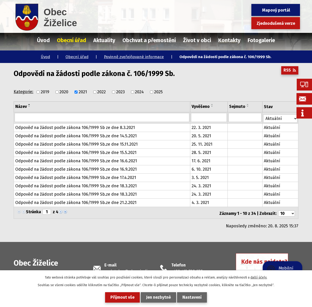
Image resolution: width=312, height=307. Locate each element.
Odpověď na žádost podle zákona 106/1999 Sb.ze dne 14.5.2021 (76, 135)
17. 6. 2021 (201, 160)
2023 (120, 91)
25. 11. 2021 (202, 143)
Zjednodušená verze (276, 23)
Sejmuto (237, 106)
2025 (158, 91)
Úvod (45, 56)
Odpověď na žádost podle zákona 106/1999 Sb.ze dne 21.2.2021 (76, 201)
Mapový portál (276, 10)
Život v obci (197, 40)
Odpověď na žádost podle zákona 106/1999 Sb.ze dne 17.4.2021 (75, 176)
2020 (63, 91)
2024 (139, 91)
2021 (83, 91)
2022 (101, 91)
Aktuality (104, 40)
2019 (45, 91)
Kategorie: (23, 91)
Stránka (33, 210)
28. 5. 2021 (201, 151)
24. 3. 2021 (201, 185)
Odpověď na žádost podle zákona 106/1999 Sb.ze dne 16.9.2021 (76, 168)
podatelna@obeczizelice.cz (130, 269)
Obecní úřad (77, 56)
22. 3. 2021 (201, 126)
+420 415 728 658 (187, 269)
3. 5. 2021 (200, 176)
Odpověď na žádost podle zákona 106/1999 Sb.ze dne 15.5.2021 (76, 151)
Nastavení (193, 297)
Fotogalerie (261, 40)
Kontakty (229, 40)
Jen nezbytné (158, 297)
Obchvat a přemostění (149, 40)
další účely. (258, 277)
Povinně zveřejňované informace (134, 56)
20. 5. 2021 (201, 135)
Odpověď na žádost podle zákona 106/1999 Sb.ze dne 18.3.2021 (76, 185)
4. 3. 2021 (200, 201)
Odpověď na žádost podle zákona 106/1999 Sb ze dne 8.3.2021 (75, 126)
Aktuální (272, 126)
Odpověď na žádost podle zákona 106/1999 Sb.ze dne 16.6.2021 (76, 160)
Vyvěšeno (201, 106)
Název (21, 106)
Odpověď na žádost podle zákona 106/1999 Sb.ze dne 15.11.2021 (76, 143)
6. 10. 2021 (201, 168)
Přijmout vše (121, 297)
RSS (289, 71)
